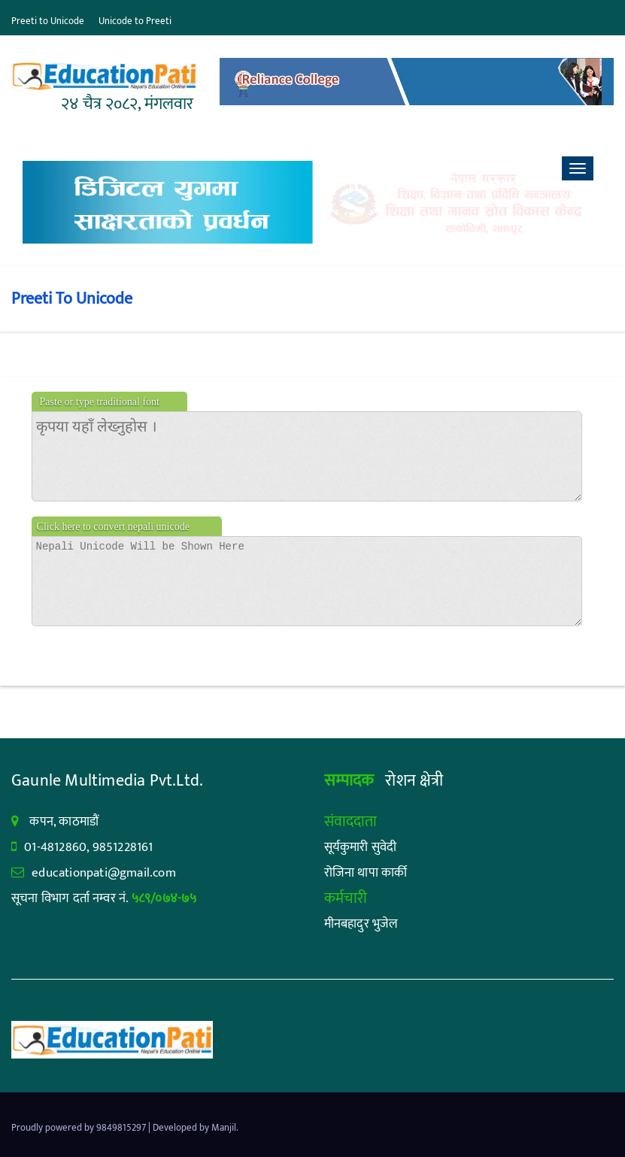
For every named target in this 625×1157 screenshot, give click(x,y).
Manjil (223, 1127)
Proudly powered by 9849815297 (79, 1127)
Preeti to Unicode (47, 21)
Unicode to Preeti (135, 21)
